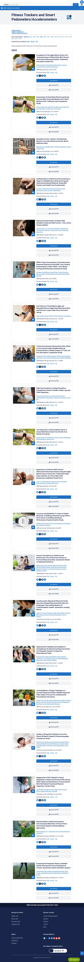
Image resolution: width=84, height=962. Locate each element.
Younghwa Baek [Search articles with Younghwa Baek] (41, 398)
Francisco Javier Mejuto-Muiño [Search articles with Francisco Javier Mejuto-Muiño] (56, 746)
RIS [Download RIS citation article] (56, 72)
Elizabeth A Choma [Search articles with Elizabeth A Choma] (41, 356)
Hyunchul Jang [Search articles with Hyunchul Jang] (40, 396)
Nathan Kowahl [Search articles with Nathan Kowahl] (40, 523)
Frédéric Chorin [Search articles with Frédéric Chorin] (57, 790)
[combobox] (42, 4)
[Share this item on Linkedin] (70, 18)
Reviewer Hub (15, 921)
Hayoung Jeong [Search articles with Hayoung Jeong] (59, 437)
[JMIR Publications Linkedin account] (52, 938)
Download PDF (54, 85)
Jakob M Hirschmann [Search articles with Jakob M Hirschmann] (47, 873)
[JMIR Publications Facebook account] (49, 938)
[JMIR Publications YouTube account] (54, 938)
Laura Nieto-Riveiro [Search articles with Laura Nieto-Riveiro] (41, 746)
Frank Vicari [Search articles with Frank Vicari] (54, 702)
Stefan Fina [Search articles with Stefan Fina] (39, 833)
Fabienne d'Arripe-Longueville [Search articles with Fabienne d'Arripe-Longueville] (48, 791)
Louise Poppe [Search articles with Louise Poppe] (54, 272)
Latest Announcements (50, 916)
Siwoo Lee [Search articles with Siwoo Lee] (48, 396)
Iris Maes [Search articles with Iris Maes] (39, 272)
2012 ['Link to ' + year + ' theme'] (20, 39)
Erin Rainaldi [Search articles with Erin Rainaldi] (66, 523)
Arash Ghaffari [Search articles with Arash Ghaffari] (40, 657)
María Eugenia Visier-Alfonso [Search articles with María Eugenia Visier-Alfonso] (44, 565)
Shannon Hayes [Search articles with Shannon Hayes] (52, 356)
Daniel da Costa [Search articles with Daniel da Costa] (57, 65)
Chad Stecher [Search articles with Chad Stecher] (40, 871)
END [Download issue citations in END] (28, 42)
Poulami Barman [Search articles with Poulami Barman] (58, 523)
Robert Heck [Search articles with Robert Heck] (39, 660)
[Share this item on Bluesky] (68, 16)
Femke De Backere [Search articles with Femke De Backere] (50, 274)
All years (26, 37)
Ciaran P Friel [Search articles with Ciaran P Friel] (40, 700)
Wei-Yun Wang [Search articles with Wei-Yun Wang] (55, 107)
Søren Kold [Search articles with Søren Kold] (46, 660)
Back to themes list (17, 32)
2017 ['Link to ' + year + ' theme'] (63, 37)
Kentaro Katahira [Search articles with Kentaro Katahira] (58, 316)
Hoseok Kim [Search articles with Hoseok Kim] (57, 398)
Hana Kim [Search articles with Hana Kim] (57, 229)
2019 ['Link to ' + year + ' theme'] (56, 37)
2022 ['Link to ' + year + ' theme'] (45, 37)
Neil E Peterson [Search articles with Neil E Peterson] (40, 147)
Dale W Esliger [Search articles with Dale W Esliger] (61, 613)
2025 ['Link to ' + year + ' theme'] (34, 37)
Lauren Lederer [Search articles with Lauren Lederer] (40, 437)
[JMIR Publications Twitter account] (47, 938)
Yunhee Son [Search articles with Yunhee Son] (54, 396)
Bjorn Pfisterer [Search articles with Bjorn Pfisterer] (48, 871)
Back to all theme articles (19, 33)
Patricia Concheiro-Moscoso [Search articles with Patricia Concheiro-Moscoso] (44, 742)
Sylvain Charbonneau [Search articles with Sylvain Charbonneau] (52, 67)
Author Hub (14, 916)
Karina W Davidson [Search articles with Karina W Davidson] (54, 704)
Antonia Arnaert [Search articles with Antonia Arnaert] (41, 65)
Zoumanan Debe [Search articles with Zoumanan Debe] (41, 67)
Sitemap (14, 943)
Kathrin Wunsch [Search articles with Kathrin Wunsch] (57, 873)
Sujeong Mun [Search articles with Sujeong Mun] (50, 398)
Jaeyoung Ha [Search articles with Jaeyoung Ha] (40, 230)
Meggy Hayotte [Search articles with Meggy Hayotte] (48, 790)
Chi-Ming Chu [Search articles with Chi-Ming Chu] (49, 109)
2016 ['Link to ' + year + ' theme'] (67, 37)
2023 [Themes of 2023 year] (14, 50)
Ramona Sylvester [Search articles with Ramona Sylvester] (55, 189)
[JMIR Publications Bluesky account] (44, 938)
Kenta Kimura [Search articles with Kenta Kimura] (67, 316)
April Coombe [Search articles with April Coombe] (44, 615)
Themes (45, 921)
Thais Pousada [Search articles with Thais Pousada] (64, 744)
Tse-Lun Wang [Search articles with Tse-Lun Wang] (40, 107)
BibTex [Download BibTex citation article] (52, 72)
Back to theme (16, 30)
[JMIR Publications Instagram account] (57, 938)
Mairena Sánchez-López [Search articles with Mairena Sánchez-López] (60, 565)
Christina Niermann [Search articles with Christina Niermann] (64, 831)
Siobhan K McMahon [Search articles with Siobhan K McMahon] (65, 358)
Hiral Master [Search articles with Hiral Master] (67, 437)
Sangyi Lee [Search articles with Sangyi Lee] (47, 230)
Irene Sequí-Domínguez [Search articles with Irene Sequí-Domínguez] (55, 569)
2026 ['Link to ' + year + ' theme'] (31, 37)
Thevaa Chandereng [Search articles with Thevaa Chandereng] (64, 702)
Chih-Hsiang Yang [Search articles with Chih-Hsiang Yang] (53, 831)
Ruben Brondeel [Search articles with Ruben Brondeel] (61, 274)
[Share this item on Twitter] (70, 16)
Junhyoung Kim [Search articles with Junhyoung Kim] (40, 229)
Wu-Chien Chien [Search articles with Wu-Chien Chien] (40, 109)
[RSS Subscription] (59, 938)
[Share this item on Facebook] (68, 18)
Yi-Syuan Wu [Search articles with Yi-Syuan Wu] (57, 109)
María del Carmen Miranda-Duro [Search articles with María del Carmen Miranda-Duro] (50, 744)
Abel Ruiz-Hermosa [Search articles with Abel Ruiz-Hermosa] (56, 567)
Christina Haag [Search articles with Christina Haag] (56, 190)
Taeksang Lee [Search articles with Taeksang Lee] (64, 229)
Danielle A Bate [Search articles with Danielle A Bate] (49, 147)
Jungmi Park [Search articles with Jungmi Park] (54, 230)
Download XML (54, 90)
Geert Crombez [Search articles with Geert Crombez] (40, 274)
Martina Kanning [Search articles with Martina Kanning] (41, 831)
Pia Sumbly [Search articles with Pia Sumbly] (49, 65)
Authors (45, 919)
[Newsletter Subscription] (58, 951)
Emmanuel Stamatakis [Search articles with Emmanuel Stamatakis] (54, 615)
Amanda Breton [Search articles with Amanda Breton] (49, 437)
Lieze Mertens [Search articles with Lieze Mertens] (46, 272)
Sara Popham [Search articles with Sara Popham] (40, 525)
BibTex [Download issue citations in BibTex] (33, 42)
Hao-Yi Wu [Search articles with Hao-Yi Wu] (48, 107)
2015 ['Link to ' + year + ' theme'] (70, 37)
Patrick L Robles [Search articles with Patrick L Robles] (48, 700)
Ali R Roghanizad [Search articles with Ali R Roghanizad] (41, 439)
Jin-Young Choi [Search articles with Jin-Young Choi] (49, 229)
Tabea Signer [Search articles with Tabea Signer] (46, 189)
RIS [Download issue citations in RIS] (37, 42)
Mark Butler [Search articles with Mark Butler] (56, 700)
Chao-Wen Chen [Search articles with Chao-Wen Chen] (64, 107)
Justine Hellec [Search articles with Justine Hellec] (40, 790)
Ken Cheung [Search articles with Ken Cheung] (39, 704)
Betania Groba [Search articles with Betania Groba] (56, 742)
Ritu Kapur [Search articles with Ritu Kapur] (47, 525)
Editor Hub (14, 919)
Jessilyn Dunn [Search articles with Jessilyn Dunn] (50, 439)
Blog (44, 927)
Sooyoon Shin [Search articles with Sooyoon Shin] (49, 523)
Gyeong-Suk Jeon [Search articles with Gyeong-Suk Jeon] (63, 230)
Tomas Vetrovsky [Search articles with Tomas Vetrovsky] (63, 272)
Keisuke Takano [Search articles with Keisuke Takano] (48, 316)
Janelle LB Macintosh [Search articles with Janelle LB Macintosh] (60, 147)
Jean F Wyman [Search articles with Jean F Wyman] (47, 358)
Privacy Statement (17, 938)
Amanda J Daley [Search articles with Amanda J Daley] (52, 613)
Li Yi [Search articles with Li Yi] (47, 831)
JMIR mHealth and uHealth (10, 8)
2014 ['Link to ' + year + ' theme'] (13, 39)
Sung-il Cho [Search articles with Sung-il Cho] (39, 232)
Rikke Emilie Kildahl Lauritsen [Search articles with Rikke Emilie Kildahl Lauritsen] (53, 657)
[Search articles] (76, 4)
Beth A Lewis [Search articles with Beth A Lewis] (60, 356)
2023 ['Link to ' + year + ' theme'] (42, 37)
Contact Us (14, 940)
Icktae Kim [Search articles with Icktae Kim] (64, 398)
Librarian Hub (15, 924)
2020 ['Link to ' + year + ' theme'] (52, 37)
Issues (45, 924)
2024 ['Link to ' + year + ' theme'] (38, 37)
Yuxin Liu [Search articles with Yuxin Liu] (64, 65)
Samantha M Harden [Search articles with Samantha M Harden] (59, 871)
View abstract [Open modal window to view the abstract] (53, 81)
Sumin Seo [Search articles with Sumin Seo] (61, 396)
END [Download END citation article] (48, 72)
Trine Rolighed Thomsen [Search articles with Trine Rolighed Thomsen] (50, 658)
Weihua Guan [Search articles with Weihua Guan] (55, 358)
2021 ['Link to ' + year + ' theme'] (49, 37)
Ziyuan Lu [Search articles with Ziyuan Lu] (39, 189)
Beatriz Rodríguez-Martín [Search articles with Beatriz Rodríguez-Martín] (43, 567)
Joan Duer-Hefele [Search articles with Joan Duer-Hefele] (45, 702)
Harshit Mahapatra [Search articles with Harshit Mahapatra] (62, 658)
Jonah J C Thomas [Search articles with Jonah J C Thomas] (41, 613)
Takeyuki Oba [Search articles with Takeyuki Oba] (40, 316)
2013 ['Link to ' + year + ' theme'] (17, 39)
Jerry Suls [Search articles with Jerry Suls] (46, 704)
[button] (82, 2)
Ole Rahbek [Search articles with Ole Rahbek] (53, 660)
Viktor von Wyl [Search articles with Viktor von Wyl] (48, 190)
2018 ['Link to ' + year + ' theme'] (60, 37)
